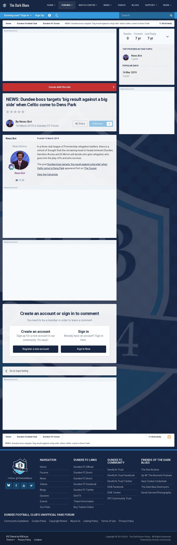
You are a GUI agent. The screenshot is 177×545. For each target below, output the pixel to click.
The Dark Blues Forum (139, 537)
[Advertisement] (59, 57)
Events (43, 501)
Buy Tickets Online (84, 507)
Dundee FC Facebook (85, 484)
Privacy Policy (126, 521)
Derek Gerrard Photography (156, 492)
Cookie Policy (39, 521)
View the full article (47, 174)
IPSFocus (24, 536)
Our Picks (45, 507)
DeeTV (77, 495)
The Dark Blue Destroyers (155, 487)
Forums (84, 6)
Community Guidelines (16, 521)
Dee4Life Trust (116, 469)
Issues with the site (60, 87)
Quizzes (44, 495)
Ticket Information (84, 501)
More (166, 6)
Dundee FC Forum (48, 125)
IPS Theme (11, 536)
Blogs (153, 6)
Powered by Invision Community (155, 540)
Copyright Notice (58, 521)
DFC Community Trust (119, 498)
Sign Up (39, 15)
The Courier (90, 168)
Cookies (38, 540)
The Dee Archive (150, 469)
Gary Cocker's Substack (154, 481)
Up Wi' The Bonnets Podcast (156, 475)
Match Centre (105, 6)
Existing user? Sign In (17, 15)
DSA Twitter (114, 492)
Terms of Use (108, 521)
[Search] (135, 15)
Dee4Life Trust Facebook (121, 475)
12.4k (20, 180)
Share (80, 123)
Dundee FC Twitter (84, 489)
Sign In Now (83, 349)
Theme (10, 540)
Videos (140, 6)
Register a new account (35, 349)
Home (68, 6)
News (125, 6)
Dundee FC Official (83, 467)
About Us (75, 521)
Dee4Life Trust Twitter (120, 481)
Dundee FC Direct (83, 472)
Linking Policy (90, 521)
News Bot (25, 121)
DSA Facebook (115, 487)
